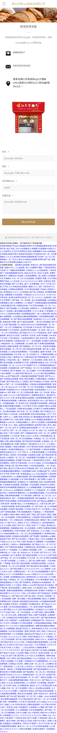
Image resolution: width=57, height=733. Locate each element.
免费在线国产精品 (25, 615)
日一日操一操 (14, 552)
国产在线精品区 (44, 593)
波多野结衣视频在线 (17, 493)
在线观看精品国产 (28, 314)
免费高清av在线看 (16, 276)
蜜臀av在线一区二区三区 (34, 664)
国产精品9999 (49, 327)
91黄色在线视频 (25, 729)
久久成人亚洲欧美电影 (16, 683)
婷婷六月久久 (41, 639)
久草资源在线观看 (37, 452)
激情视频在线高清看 (41, 417)
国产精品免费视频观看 (38, 477)
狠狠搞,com (29, 420)
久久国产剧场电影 (33, 449)
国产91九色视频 (38, 422)
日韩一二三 (42, 550)
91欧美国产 (9, 718)
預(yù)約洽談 (28, 222)
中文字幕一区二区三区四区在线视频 (42, 558)
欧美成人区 (28, 417)
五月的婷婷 (14, 330)
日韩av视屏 (19, 420)
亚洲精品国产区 (43, 471)
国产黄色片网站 (22, 466)
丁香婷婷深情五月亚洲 (41, 460)
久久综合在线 (42, 577)
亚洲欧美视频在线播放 (12, 406)
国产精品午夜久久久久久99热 (13, 642)
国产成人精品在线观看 (25, 639)
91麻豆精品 (29, 357)
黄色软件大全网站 (47, 485)
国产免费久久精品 (45, 479)
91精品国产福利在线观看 (42, 517)
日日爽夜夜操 (23, 685)
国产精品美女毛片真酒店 (44, 585)
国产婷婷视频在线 (41, 357)
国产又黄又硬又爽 (16, 656)
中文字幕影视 (40, 645)
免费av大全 (47, 715)
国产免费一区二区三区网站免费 (21, 392)
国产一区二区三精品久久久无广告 (24, 430)
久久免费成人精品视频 (28, 550)
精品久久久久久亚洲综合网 (41, 685)
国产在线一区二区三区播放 (28, 411)
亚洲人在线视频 (7, 661)
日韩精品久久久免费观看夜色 (36, 661)
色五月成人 (29, 645)
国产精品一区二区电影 (21, 300)
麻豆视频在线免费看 (23, 311)
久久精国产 (29, 303)
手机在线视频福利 (24, 512)
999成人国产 (35, 618)
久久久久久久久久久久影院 (32, 281)
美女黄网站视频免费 (9, 699)
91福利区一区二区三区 (16, 458)
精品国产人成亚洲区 (48, 474)
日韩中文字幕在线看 (18, 463)
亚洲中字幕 (15, 474)
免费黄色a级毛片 (39, 395)
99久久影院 (11, 658)
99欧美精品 (51, 672)
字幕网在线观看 (47, 354)
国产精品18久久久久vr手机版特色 (33, 333)
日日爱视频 (42, 683)
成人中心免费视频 (7, 628)
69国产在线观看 (40, 615)
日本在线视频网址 (36, 710)
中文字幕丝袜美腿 (32, 289)
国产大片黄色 (18, 284)
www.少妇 (36, 474)
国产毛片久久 (46, 552)
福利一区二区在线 (42, 392)
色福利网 (48, 297)
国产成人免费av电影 (37, 561)
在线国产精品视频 (16, 509)
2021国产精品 (37, 612)
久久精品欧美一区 (41, 490)
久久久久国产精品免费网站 (44, 373)
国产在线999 (26, 650)
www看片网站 (5, 609)
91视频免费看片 (42, 647)
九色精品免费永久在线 (30, 338)
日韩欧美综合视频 (24, 409)
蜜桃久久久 (33, 287)
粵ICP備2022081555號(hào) (42, 237)
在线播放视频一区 (10, 403)
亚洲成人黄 (9, 466)
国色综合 (28, 634)
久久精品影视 (42, 270)
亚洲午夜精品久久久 (36, 637)
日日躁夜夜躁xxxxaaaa (21, 574)
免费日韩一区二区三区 (42, 495)
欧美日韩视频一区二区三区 (11, 349)
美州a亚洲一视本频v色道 (11, 504)
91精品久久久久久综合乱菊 (42, 574)
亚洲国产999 (8, 420)
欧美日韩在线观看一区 (25, 506)
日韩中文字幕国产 (30, 723)
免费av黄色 (18, 417)
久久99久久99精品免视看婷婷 (22, 626)
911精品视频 (14, 479)
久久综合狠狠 (37, 360)
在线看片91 (28, 490)
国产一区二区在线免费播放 (17, 384)
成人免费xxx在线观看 (47, 276)
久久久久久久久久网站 (18, 637)
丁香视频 (7, 563)
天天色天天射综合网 (27, 702)
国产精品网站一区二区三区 (34, 672)
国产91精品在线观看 (25, 322)
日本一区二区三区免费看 (17, 688)
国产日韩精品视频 (8, 512)
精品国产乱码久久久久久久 (11, 675)
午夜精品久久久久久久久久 (35, 295)
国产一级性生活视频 (43, 677)
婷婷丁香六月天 (18, 525)
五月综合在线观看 (16, 631)
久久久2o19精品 (34, 463)
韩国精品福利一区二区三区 (34, 675)
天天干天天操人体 (46, 723)
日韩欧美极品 (41, 379)
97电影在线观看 (18, 447)
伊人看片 (50, 458)
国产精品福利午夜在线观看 (38, 566)
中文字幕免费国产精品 (44, 580)
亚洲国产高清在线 (49, 341)
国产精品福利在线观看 (32, 349)
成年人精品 (41, 631)
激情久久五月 (23, 523)
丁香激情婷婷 (48, 512)
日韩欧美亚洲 (6, 477)
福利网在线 (30, 577)
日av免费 (29, 344)
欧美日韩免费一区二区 (25, 677)
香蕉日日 (35, 265)
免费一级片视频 (18, 599)
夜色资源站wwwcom (45, 547)
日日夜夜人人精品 (49, 509)
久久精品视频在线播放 (35, 493)
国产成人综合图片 (19, 539)
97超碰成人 (37, 512)
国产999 (10, 696)
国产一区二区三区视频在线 (11, 327)
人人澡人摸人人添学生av (24, 666)
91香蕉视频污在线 (28, 471)
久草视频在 (49, 311)
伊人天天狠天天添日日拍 (13, 645)
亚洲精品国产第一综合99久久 (43, 620)
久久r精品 (51, 444)
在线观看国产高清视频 (35, 458)
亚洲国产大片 (32, 365)
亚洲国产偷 (52, 639)
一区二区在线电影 (23, 612)
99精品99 (4, 449)
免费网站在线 (5, 601)
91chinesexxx (8, 490)
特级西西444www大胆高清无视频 (20, 390)
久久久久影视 (38, 311)
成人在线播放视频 (39, 300)
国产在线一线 (41, 506)
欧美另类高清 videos (36, 401)
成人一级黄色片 (23, 360)
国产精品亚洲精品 (24, 658)
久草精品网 (43, 718)
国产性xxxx (50, 376)
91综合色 (51, 563)
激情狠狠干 (4, 330)
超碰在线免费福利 (26, 425)
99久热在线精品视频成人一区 (21, 607)
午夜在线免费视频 (33, 599)
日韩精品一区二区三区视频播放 (22, 580)
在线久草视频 (42, 335)
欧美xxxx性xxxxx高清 (30, 436)
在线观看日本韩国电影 (38, 403)
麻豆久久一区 (23, 726)
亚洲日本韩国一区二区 (47, 653)
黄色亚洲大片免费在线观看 (11, 672)
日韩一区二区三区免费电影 (21, 439)
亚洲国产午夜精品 (46, 590)
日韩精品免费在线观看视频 (37, 642)
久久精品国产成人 (40, 588)
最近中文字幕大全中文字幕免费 (22, 468)
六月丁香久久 (23, 452)
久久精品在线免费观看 (18, 352)
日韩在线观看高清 (23, 517)
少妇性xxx (14, 544)
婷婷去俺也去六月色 (40, 628)
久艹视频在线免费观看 (16, 270)
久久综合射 (15, 436)
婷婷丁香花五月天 (41, 694)
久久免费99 (5, 514)
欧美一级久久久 (48, 330)
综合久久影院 (43, 273)
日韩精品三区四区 (16, 664)
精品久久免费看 (48, 599)
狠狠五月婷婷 (5, 585)
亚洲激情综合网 (31, 590)
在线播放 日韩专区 (11, 604)
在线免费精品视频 (46, 316)
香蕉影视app (26, 474)
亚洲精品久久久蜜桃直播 (28, 482)
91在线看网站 (50, 542)
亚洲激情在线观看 (38, 563)
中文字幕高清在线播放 (14, 547)
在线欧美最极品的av (17, 449)
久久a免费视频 (22, 710)
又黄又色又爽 (45, 504)
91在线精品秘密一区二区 (44, 325)
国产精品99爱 (13, 376)
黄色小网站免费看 (27, 379)
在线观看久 (24, 604)
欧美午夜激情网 (6, 341)
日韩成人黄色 (34, 539)
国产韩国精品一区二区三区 (30, 346)
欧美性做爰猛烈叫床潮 (27, 501)
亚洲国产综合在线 (23, 460)
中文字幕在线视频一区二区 (40, 306)
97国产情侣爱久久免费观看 (32, 542)
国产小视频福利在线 (29, 433)
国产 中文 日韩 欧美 (43, 468)
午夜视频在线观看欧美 (44, 420)
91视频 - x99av (42, 696)
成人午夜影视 (34, 713)
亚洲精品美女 (35, 604)
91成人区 (4, 656)
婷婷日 (34, 593)
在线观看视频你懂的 (43, 398)
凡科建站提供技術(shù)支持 (17, 237)
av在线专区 (4, 544)
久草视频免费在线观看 (23, 669)
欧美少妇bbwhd (27, 325)
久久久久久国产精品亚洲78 (20, 395)
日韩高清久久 (36, 523)
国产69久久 (12, 523)
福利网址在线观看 (22, 265)
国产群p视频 (12, 308)
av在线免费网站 (30, 276)
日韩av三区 (25, 593)
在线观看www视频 (48, 536)
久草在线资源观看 (36, 466)
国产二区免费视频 (32, 284)
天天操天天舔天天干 (32, 509)
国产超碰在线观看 (30, 555)
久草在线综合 (14, 338)
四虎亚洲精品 (40, 390)
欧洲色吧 (53, 696)
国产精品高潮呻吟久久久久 (45, 669)
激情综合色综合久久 (8, 452)
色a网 (11, 297)
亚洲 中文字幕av (40, 721)
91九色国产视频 (22, 653)
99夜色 (23, 514)
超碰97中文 (9, 268)
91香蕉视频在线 (46, 436)
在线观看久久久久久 (11, 715)
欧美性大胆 (24, 403)
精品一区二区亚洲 (46, 430)
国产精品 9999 (18, 596)
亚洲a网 (15, 601)
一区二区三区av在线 (8, 615)
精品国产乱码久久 (23, 628)
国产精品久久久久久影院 (43, 634)
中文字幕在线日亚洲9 (35, 447)
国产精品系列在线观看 (31, 441)
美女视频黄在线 (7, 444)
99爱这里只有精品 (27, 691)
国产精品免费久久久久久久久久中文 (25, 569)
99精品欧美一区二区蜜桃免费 (13, 344)
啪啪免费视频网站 (30, 316)
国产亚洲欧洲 (25, 582)
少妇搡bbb (50, 664)
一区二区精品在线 (16, 520)
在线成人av (31, 270)
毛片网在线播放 (9, 411)
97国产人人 (8, 417)
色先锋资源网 (24, 414)
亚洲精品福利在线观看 (28, 428)
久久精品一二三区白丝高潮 (23, 647)
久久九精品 (17, 585)
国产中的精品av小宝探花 (40, 382)
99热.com (3, 376)
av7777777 (4, 650)
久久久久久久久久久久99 (31, 715)
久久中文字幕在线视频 (39, 726)
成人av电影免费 (43, 314)
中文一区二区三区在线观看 (23, 278)
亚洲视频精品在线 (17, 577)
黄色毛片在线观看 (25, 694)
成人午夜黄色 (16, 555)
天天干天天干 (14, 650)
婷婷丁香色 (31, 514)
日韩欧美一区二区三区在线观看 (13, 566)
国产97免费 (32, 718)
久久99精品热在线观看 (18, 287)
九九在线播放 (30, 528)
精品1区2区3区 (30, 273)
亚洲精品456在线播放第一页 (43, 582)
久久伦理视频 (18, 634)
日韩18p (50, 631)
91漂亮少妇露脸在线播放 (47, 528)
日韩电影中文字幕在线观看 (21, 623)
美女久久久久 (35, 680)
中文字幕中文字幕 (29, 406)
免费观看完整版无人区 (39, 363)
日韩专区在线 (21, 718)
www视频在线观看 (20, 477)
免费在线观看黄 (33, 704)
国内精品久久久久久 (37, 444)
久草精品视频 (46, 308)
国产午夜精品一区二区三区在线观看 (35, 368)
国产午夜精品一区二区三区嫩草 (23, 371)
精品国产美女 (5, 539)
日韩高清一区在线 (28, 335)
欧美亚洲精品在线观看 (25, 398)
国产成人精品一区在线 (34, 596)
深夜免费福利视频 (12, 495)
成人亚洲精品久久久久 (9, 292)
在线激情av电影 (34, 455)
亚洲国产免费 (41, 278)
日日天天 (34, 653)
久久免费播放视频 (34, 487)
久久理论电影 (23, 308)
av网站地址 (22, 401)
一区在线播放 (34, 352)
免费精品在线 (19, 571)
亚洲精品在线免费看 (20, 536)
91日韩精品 (24, 292)
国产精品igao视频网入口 (47, 501)
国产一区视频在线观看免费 (23, 498)
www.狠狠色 (46, 569)
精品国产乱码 (50, 447)
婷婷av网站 (14, 514)
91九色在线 (13, 414)
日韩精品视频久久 (23, 422)
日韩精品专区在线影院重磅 (18, 618)
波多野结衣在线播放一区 (30, 330)
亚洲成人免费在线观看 (9, 346)
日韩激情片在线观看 (11, 485)
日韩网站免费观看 (16, 289)
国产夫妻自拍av (33, 531)
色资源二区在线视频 (18, 455)
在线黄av (10, 311)
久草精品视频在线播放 (43, 623)
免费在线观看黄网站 (15, 590)
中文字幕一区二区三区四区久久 (27, 354)
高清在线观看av (15, 588)
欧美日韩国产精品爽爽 (43, 607)
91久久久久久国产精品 (47, 555)
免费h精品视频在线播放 (45, 626)
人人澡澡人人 (22, 561)
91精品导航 (11, 360)
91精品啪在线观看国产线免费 (32, 376)
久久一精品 (13, 425)
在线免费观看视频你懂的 (19, 680)
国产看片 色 (37, 650)
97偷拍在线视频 (48, 449)
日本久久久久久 (11, 729)
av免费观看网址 (7, 531)
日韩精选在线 (30, 547)
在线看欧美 (19, 490)
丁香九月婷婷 (14, 433)
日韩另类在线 (20, 704)
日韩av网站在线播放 (13, 441)
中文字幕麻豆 (5, 278)
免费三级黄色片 (21, 444)
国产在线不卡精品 (44, 514)
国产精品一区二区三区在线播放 (14, 558)
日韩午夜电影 (20, 531)
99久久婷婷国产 (11, 620)
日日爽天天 (37, 409)
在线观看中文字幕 (21, 363)
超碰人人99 (9, 704)
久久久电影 (45, 531)
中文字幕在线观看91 (28, 479)
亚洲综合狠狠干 (39, 729)
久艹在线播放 (12, 550)
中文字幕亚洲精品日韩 (46, 371)
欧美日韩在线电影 (38, 414)
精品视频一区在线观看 (30, 485)
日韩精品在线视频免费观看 (40, 384)
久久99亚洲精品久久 (30, 504)
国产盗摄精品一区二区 (44, 498)
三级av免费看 (5, 373)
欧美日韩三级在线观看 (21, 563)
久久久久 (39, 297)
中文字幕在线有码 (26, 699)
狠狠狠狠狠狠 (25, 544)
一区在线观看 (35, 341)
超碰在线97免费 (9, 322)
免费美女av (35, 308)
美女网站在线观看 (43, 688)
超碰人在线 (27, 588)
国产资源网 (35, 536)
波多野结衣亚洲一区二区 (24, 297)
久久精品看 (20, 268)
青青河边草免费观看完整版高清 (13, 487)
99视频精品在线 (17, 528)
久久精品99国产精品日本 (22, 373)
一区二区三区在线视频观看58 (31, 533)
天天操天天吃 (41, 666)
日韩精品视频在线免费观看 (46, 303)
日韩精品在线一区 (21, 341)
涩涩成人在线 (12, 707)
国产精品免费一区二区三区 (25, 696)
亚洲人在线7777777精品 (36, 525)
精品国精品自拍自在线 (29, 601)
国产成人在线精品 (37, 292)
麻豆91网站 (11, 721)
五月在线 (35, 552)
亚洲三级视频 (5, 447)
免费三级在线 (30, 631)
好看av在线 (48, 360)
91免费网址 (19, 303)
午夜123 (31, 688)
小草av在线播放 (46, 539)
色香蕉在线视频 (49, 346)
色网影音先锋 (22, 306)
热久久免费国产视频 (34, 268)
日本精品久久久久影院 (44, 609)
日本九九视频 (21, 713)
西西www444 (28, 585)
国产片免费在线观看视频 (44, 344)
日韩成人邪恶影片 (47, 289)
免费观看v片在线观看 (14, 295)
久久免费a (19, 661)
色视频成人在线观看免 (12, 723)
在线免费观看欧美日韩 (14, 273)
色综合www (26, 552)
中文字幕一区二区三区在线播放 (32, 387)
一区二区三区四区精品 (9, 333)
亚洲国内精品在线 (32, 520)
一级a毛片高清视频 (43, 322)
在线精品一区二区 (49, 441)
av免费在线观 (24, 620)
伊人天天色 (5, 623)
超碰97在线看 (46, 352)
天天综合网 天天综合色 (32, 327)
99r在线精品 (17, 316)
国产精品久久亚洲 (24, 721)
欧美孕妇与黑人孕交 (43, 425)
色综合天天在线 (13, 335)
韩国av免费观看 (49, 650)
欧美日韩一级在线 (47, 338)
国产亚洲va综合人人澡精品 (18, 382)
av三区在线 (15, 281)
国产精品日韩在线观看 (44, 691)
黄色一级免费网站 (10, 702)
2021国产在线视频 (8, 561)
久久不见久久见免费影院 (35, 656)
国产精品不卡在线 (7, 653)
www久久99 (20, 365)
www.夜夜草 (31, 683)
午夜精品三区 (18, 357)
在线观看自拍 (14, 368)
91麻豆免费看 (49, 612)
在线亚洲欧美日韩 (8, 306)
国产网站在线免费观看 (23, 319)
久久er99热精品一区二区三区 (44, 658)
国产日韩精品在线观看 (9, 379)
